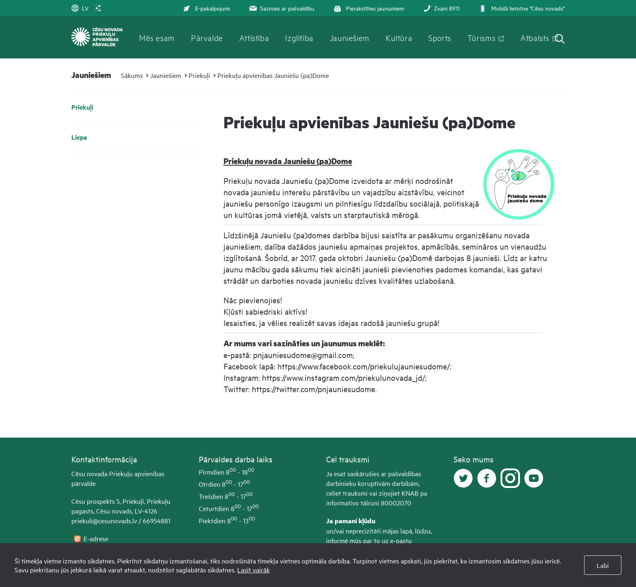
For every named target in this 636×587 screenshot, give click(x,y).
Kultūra (399, 37)
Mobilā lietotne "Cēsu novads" (521, 8)
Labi (603, 565)
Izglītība (299, 37)
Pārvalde (207, 37)
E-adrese (97, 538)
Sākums (132, 75)
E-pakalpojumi (206, 8)
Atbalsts (534, 37)
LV (79, 8)
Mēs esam (157, 37)
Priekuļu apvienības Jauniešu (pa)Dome (273, 75)
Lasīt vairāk (253, 569)
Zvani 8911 (441, 8)
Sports (439, 37)
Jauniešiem (350, 37)
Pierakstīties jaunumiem (368, 8)
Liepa (79, 137)
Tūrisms (481, 37)
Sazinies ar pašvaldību (281, 8)
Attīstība (254, 37)
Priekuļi (199, 75)
